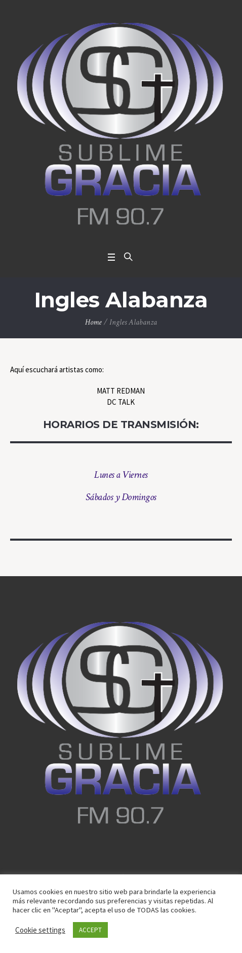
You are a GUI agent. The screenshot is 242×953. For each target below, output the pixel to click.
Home (93, 322)
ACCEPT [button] (90, 930)
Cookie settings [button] (40, 930)
